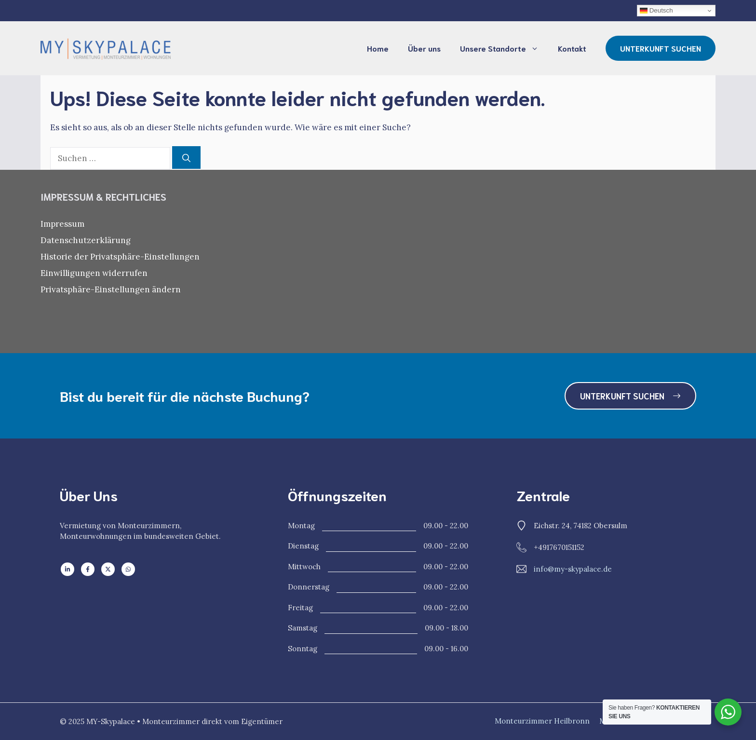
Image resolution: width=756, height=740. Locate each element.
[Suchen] (186, 157)
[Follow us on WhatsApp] (128, 569)
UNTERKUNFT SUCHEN (660, 48)
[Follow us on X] (108, 569)
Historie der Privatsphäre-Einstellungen (120, 256)
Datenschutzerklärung (85, 240)
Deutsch (656, 10)
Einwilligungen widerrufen (94, 273)
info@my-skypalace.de (573, 569)
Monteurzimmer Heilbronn (542, 721)
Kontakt (572, 48)
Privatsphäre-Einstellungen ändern (110, 289)
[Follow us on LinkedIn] (67, 569)
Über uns (424, 48)
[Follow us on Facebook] (87, 569)
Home (378, 48)
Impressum (62, 224)
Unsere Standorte (504, 48)
